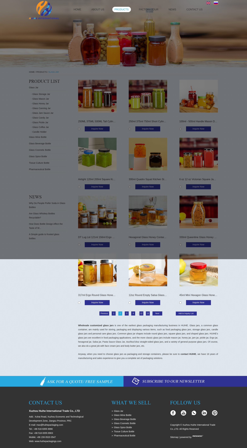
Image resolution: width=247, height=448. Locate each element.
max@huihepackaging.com (49, 425)
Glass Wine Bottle (122, 415)
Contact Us (194, 9)
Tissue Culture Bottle (124, 431)
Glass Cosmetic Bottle (125, 423)
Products (122, 9)
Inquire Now (97, 302)
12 (141, 313)
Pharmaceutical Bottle (124, 435)
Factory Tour (148, 9)
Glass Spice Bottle (123, 427)
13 (148, 313)
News (172, 9)
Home (77, 9)
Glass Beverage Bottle (125, 419)
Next (157, 313)
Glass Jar (118, 411)
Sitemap (174, 437)
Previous (104, 313)
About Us (97, 9)
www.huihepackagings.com (48, 441)
